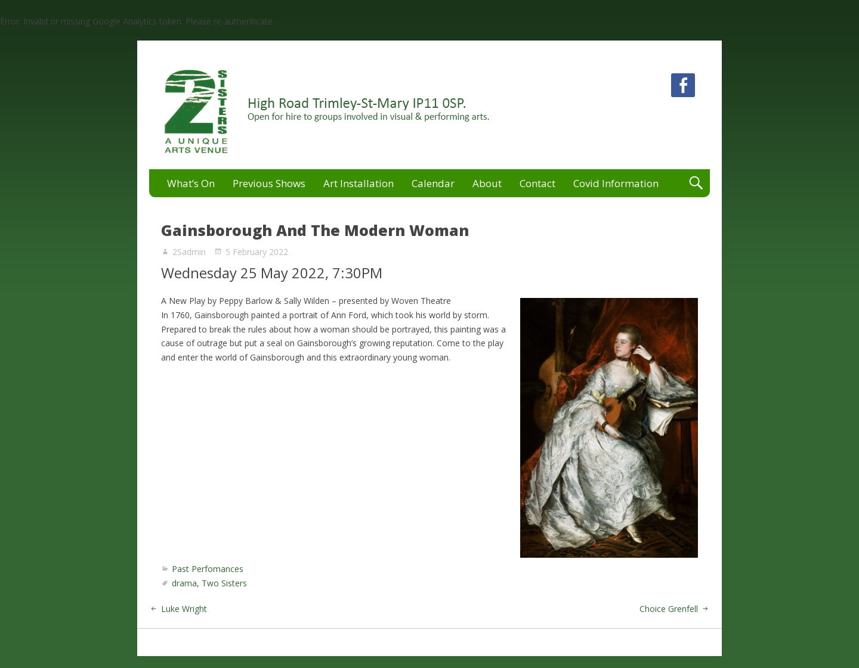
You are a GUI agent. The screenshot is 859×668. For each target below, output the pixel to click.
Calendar (433, 183)
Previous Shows (269, 183)
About (487, 183)
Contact (537, 183)
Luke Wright (184, 608)
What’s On (191, 183)
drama (184, 583)
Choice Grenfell (668, 608)
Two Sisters (224, 583)
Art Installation (358, 183)
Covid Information (616, 183)
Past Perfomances (207, 568)
